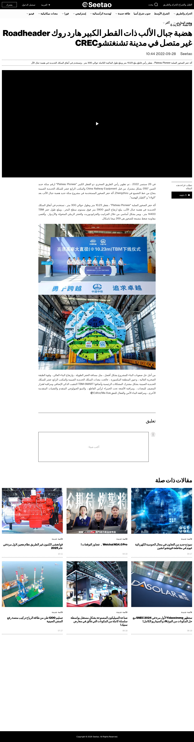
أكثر (167, 23)
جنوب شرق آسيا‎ (142, 13)
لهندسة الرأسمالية (101, 13)
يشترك (9, 4)
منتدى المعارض (184, 23)
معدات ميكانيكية (49, 13)
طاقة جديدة (124, 13)
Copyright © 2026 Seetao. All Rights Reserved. (97, 736)
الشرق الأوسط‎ (161, 13)
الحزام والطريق (184, 13)
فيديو (31, 13)
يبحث (153, 4)
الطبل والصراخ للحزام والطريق (177, 4)
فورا (66, 13)
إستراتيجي (80, 13)
